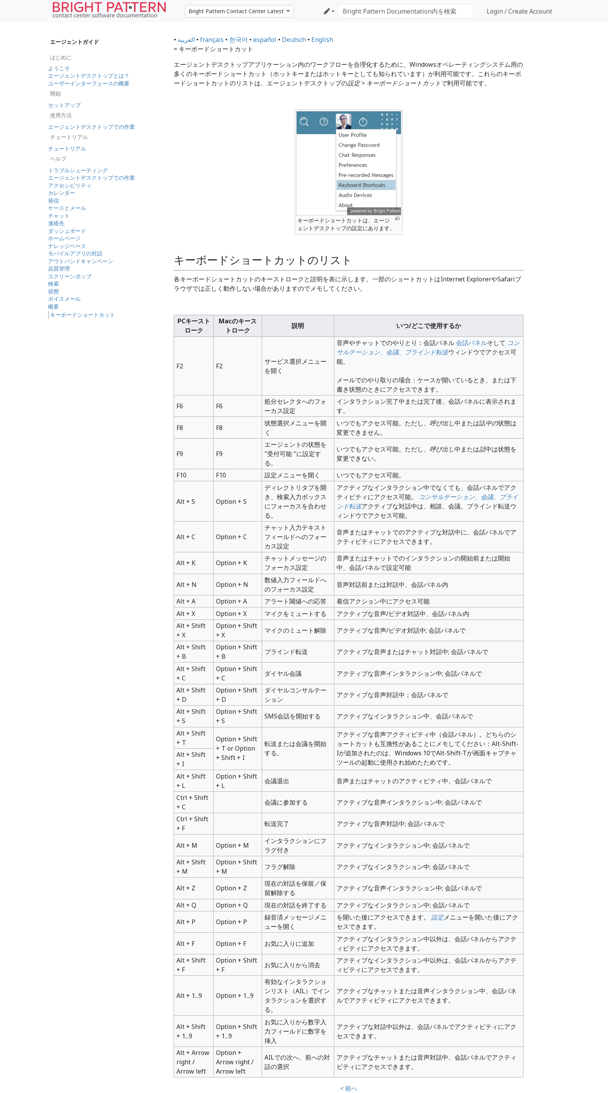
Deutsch (294, 39)
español (264, 39)
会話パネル (471, 342)
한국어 (238, 39)
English (322, 39)
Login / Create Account (519, 11)
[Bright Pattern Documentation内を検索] (405, 11)
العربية (186, 39)
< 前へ (349, 1088)
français (212, 39)
